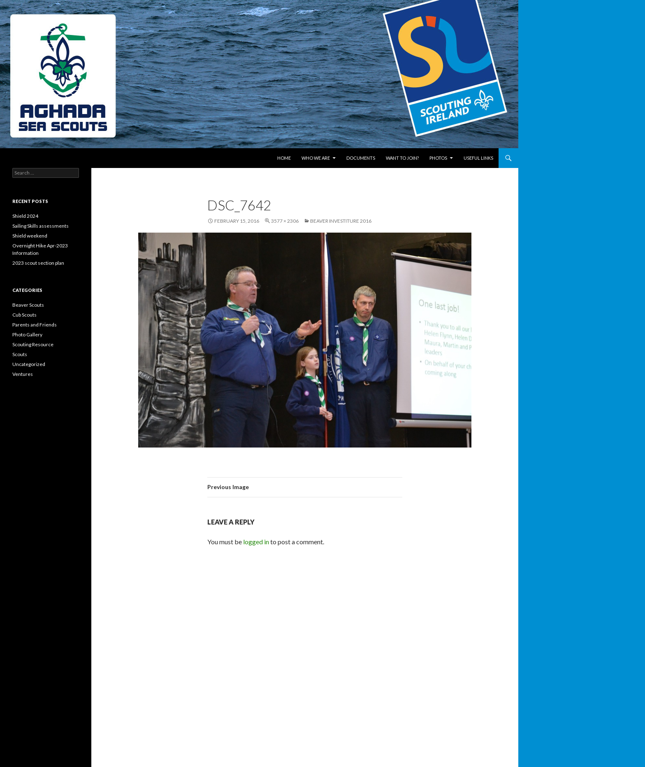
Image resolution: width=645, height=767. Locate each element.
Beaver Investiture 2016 (340, 221)
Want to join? (402, 158)
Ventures (22, 374)
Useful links (478, 158)
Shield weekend (29, 236)
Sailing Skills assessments (40, 226)
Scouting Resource (32, 344)
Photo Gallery (27, 334)
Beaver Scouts (28, 305)
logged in (256, 542)
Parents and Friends (34, 325)
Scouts (19, 354)
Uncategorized (28, 364)
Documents (360, 158)
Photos (438, 158)
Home (284, 158)
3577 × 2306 (285, 221)
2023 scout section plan (38, 263)
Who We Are (316, 158)
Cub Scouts (24, 315)
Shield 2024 (25, 216)
